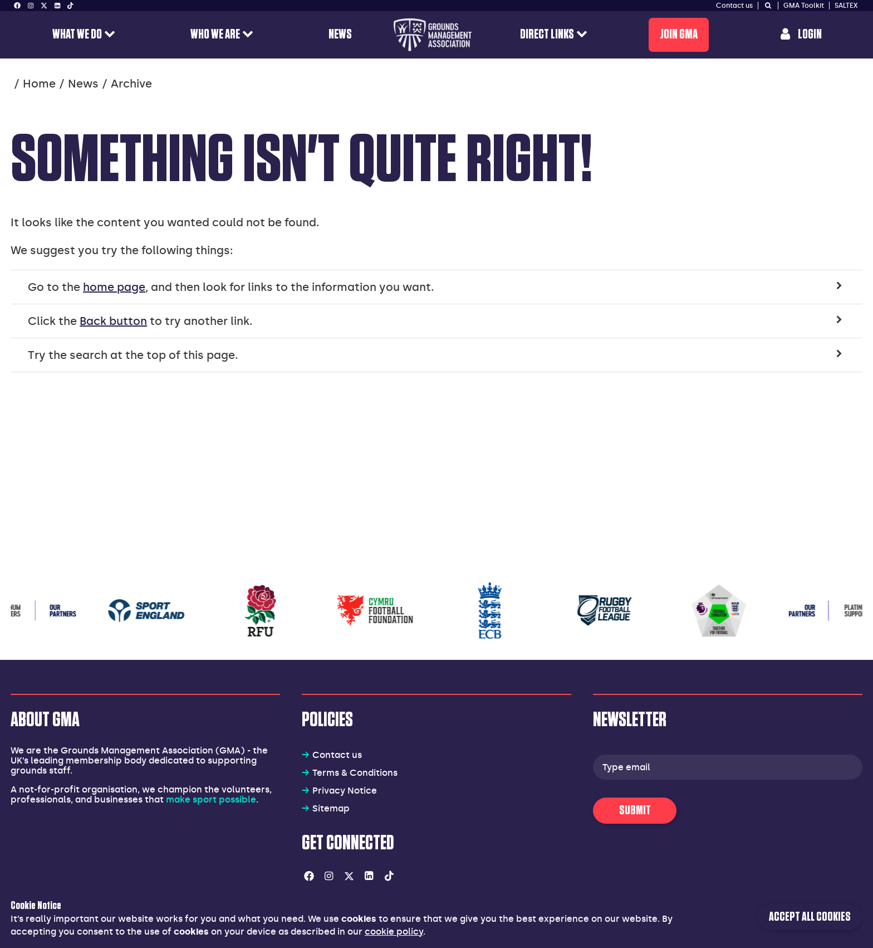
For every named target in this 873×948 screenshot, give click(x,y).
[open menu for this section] (109, 35)
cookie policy (394, 931)
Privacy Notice (344, 790)
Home (39, 83)
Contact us (337, 755)
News (83, 83)
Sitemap (331, 808)
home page (114, 287)
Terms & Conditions (355, 772)
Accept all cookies (810, 917)
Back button (113, 321)
